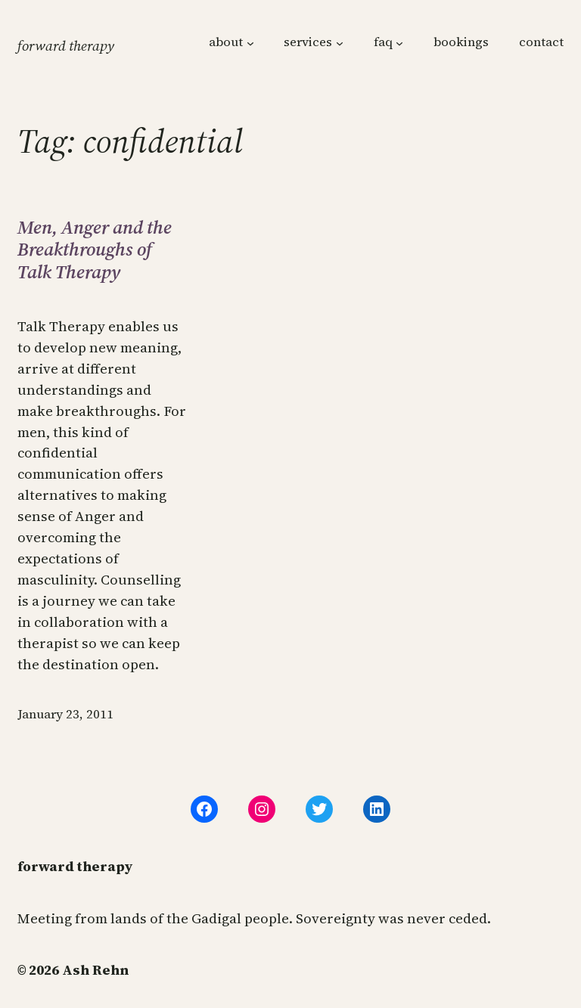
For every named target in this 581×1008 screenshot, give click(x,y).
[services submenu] (339, 43)
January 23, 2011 (65, 714)
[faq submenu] (399, 43)
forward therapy (65, 45)
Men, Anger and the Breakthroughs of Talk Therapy (94, 250)
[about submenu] (250, 43)
